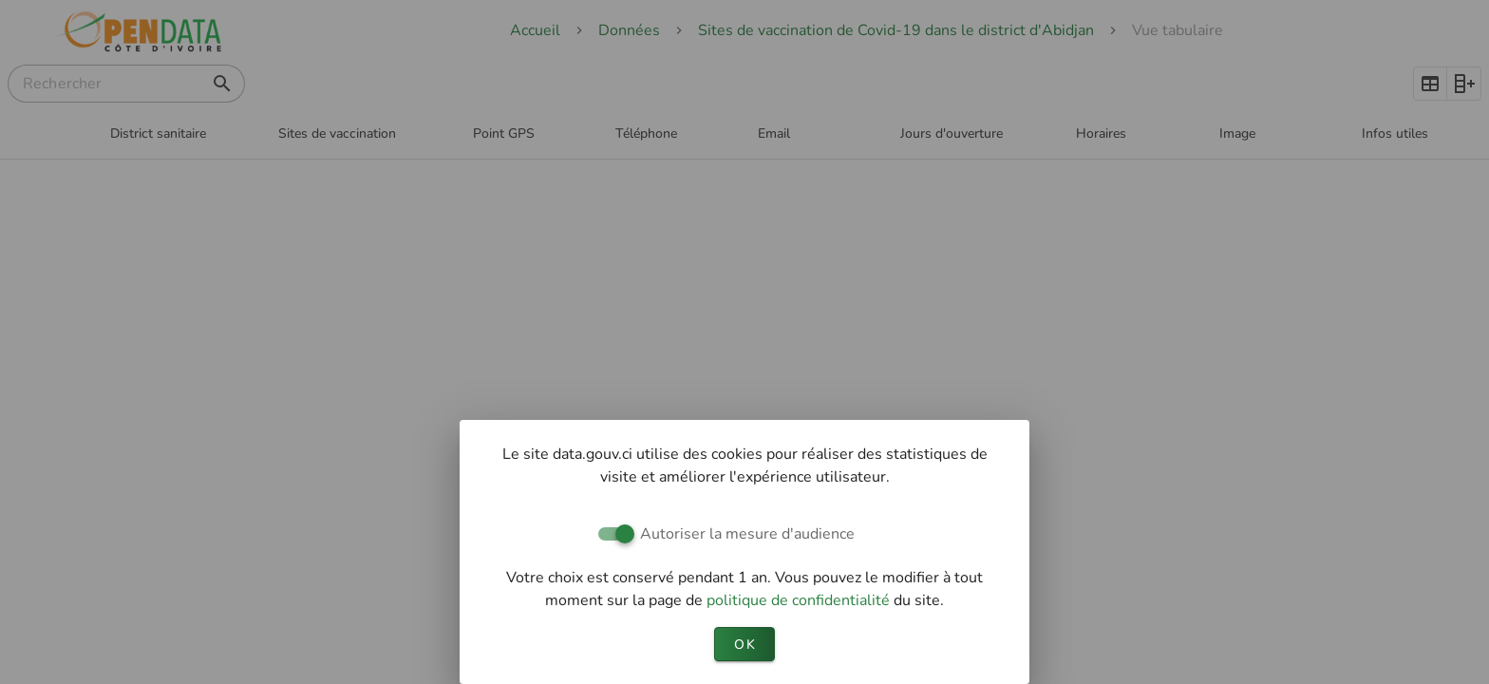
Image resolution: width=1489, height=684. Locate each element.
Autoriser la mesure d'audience (747, 533)
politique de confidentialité (800, 600)
